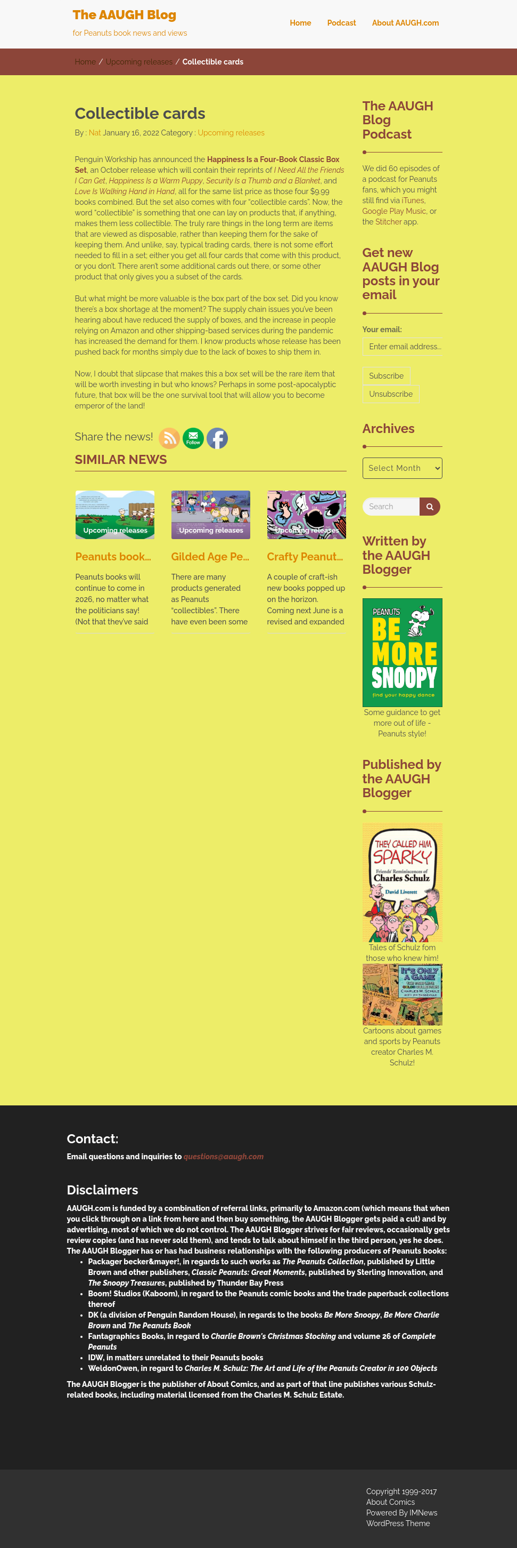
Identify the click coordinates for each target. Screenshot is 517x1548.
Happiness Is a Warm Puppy (156, 181)
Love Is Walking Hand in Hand (125, 191)
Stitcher (388, 222)
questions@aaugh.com (224, 1156)
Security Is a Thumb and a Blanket (263, 181)
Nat (94, 133)
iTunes (413, 200)
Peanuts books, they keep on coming (115, 556)
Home (300, 23)
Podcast (341, 23)
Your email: (383, 329)
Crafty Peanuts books (306, 556)
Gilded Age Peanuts (210, 556)
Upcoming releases (139, 62)
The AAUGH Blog (125, 14)
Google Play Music (394, 211)
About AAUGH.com (405, 23)
